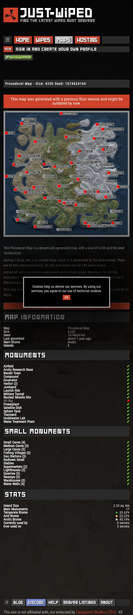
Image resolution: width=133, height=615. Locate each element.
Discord (36, 602)
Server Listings (79, 602)
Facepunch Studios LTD (96, 612)
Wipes (43, 39)
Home (23, 39)
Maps (64, 39)
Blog (18, 602)
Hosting (87, 39)
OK (66, 297)
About (107, 602)
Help (53, 602)
